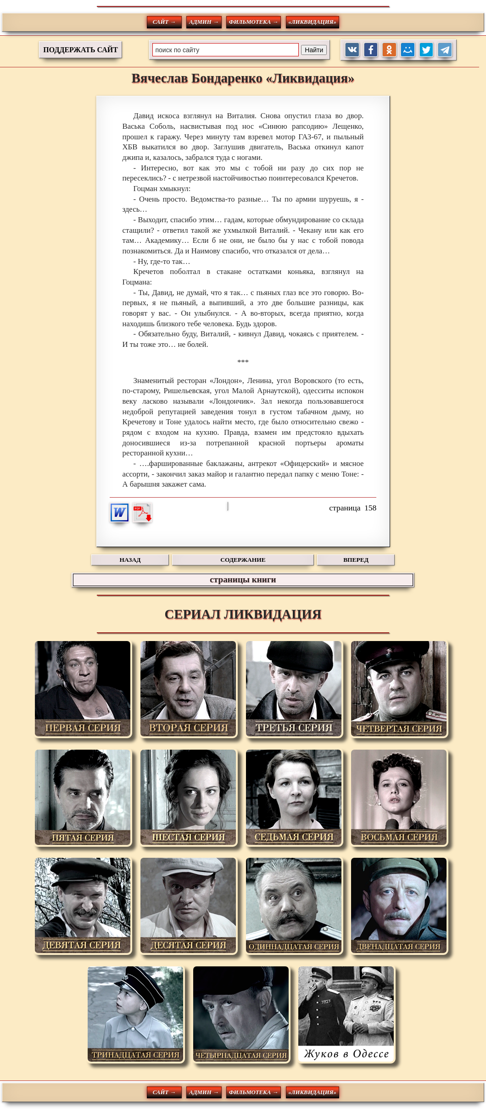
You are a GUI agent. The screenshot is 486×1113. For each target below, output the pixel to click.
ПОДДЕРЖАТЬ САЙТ (80, 50)
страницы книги (243, 579)
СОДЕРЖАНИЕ (242, 559)
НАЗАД (130, 559)
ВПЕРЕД (356, 559)
